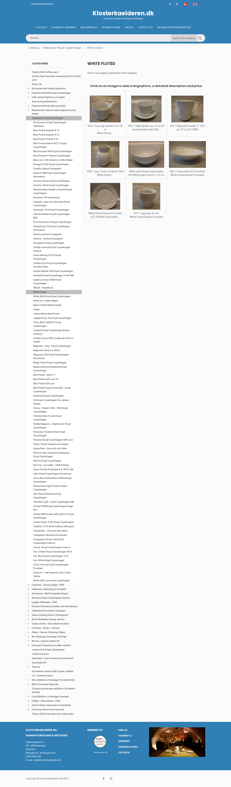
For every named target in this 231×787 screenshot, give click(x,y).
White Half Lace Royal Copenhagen (51, 580)
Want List (37, 84)
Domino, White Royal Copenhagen (51, 185)
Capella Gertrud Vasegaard (47, 168)
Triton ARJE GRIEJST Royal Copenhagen (47, 324)
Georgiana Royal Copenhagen (48, 243)
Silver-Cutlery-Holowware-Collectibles (51, 705)
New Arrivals (88, 27)
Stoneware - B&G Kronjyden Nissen (50, 593)
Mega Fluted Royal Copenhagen (49, 362)
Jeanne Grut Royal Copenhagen (48, 649)
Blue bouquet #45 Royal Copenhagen (52, 151)
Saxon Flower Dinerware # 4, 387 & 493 (53, 469)
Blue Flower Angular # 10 (46, 134)
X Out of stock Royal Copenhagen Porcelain (50, 566)
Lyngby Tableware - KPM (44, 602)
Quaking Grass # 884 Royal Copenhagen (47, 281)
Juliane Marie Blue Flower (46, 313)
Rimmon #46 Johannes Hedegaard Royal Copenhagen (51, 454)
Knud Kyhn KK (39, 662)
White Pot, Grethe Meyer (45, 300)
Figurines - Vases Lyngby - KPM (48, 584)
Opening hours (110, 27)
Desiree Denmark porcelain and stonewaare (54, 606)
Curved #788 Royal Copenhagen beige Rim (53, 508)
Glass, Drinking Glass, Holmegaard (50, 615)
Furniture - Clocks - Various (46, 628)
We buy (129, 27)
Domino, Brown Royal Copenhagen (51, 181)
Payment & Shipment (63, 27)
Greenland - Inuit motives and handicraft (52, 658)
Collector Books (40, 654)
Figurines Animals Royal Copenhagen (51, 92)
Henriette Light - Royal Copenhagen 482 (53, 501)
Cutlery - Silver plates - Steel (46, 700)
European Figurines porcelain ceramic (51, 645)
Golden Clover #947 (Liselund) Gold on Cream (53, 340)
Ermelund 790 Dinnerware (46, 197)
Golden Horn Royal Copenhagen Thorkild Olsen (50, 265)
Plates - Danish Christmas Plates (48, 632)
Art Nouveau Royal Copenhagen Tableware (49, 124)
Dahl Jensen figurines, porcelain (48, 97)
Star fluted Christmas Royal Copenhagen (47, 496)
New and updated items (44, 101)
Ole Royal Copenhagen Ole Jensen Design (51, 402)
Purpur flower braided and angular (51, 444)
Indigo (36, 309)
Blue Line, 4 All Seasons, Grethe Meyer (53, 160)
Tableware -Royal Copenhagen (62, 48)
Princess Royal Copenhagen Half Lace (53, 439)
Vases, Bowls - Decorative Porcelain (50, 623)
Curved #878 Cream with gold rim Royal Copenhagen (53, 516)
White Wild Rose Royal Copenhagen (52, 296)
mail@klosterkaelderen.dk (46, 760)
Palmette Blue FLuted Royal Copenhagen (47, 418)
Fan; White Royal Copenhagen (48, 560)
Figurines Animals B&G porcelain (49, 105)
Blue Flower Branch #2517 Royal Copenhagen (49, 145)
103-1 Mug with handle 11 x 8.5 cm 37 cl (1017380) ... (187, 129)
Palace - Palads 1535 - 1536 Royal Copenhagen (50, 410)
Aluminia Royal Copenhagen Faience (51, 597)
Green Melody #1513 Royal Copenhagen (47, 257)
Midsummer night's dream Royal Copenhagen (50, 488)
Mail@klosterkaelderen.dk (174, 27)
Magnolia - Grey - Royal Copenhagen (52, 346)
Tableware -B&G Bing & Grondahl (49, 589)
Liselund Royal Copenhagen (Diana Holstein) (51, 332)
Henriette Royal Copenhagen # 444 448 (53, 275)
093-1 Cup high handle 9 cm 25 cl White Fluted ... (105, 129)
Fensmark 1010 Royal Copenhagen (51, 209)
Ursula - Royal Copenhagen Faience (51, 547)
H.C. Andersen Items (42, 675)
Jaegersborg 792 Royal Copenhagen (52, 318)
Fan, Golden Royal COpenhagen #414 (52, 551)
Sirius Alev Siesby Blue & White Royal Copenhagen (52, 480)
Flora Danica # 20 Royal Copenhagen (52, 222)
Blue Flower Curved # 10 (45, 139)
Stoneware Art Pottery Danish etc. (49, 88)
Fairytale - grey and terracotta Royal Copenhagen (51, 203)
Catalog (41, 27)
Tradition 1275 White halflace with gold (53, 526)
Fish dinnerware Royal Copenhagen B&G (51, 216)
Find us (122, 730)
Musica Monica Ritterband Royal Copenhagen (50, 369)
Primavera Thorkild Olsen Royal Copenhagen (49, 433)
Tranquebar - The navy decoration (50, 530)
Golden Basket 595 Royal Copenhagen (53, 271)
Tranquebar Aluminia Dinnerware (50, 535)
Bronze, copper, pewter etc (46, 641)
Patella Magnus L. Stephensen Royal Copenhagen (52, 426)
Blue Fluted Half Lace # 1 (46, 379)
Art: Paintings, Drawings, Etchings (49, 636)
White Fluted (39, 292)
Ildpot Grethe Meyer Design (47, 305)
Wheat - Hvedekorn (43, 287)
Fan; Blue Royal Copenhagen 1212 (50, 556)
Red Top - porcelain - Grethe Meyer (51, 465)
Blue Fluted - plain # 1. (44, 374)
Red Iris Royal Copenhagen (47, 460)
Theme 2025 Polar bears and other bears (53, 713)
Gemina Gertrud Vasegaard (47, 234)
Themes (36, 667)
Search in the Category (184, 38)
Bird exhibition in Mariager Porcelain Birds (53, 680)
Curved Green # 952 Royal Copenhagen (53, 522)
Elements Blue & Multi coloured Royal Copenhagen (52, 191)
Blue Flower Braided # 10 (46, 130)
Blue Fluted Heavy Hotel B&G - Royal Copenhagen (52, 389)
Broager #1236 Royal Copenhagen (51, 164)
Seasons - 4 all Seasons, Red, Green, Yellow (52, 574)
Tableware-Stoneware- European (49, 610)
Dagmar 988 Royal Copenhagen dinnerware (49, 175)
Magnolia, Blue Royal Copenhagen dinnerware (51, 356)
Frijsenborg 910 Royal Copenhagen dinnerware (51, 228)
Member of (95, 730)
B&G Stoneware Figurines (45, 684)
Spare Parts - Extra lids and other (50, 448)
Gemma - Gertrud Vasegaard (48, 238)
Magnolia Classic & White (46, 350)
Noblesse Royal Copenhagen (48, 395)
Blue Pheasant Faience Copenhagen (51, 155)
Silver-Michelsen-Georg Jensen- (48, 619)
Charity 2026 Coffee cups (45, 72)
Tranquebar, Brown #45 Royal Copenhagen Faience (48, 541)
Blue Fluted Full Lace (44, 383)
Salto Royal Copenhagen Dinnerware (52, 473)
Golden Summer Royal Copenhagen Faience (51, 249)
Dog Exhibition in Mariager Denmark (50, 696)
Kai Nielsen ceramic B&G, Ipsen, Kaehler (52, 671)
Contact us (145, 27)
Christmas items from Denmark (48, 709)
